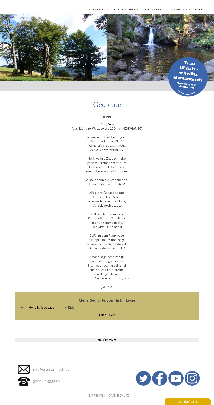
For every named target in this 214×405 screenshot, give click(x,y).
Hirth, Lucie (107, 124)
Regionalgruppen (126, 9)
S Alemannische (155, 9)
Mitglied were (187, 401)
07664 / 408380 (46, 381)
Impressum (96, 395)
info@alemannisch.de (51, 369)
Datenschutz (119, 395)
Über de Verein (98, 9)
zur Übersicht (107, 340)
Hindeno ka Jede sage (39, 307)
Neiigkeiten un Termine (187, 9)
